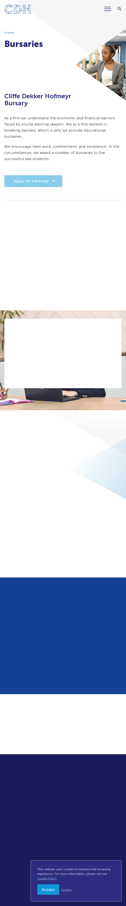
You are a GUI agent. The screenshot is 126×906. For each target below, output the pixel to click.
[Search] (119, 9)
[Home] (16, 10)
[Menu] (109, 9)
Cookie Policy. (47, 878)
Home (10, 32)
